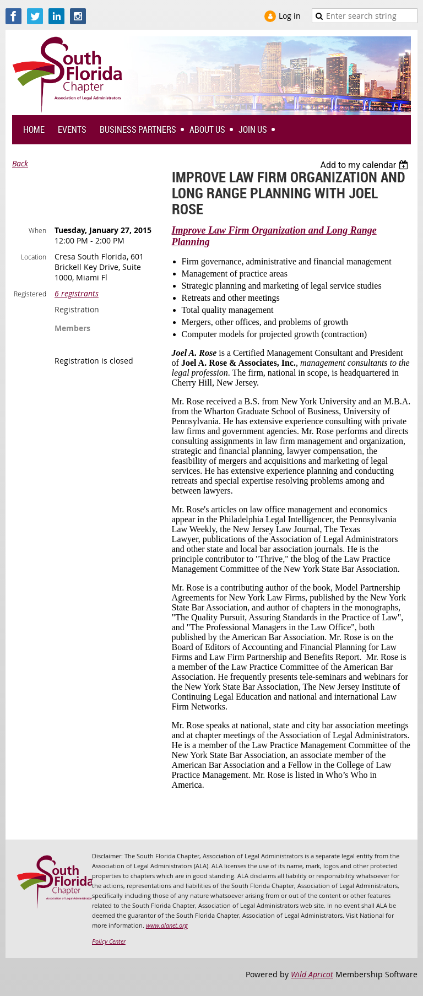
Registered (30, 293)
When (37, 230)
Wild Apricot (312, 974)
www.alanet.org (167, 925)
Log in (290, 15)
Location (33, 256)
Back (20, 163)
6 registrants (77, 293)
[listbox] (365, 165)
